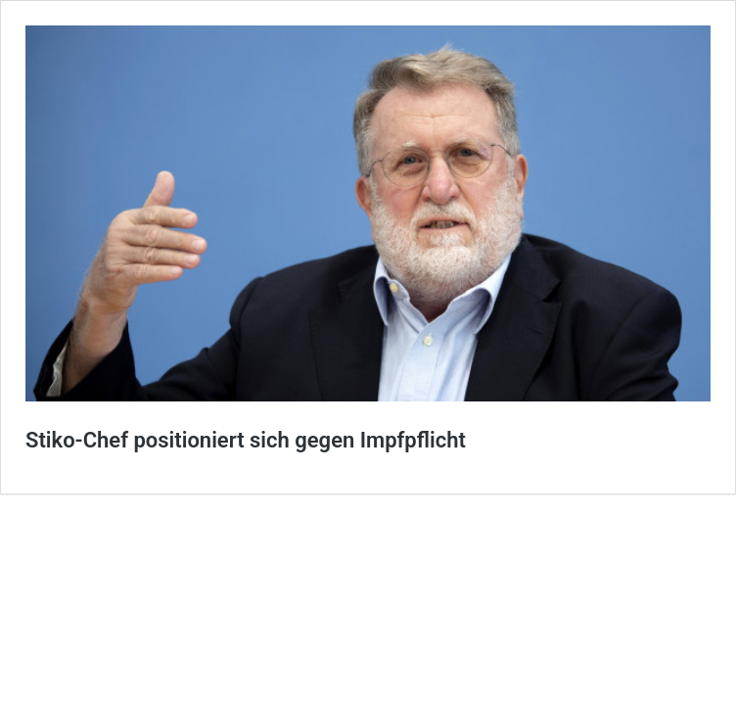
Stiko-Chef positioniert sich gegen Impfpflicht (245, 440)
